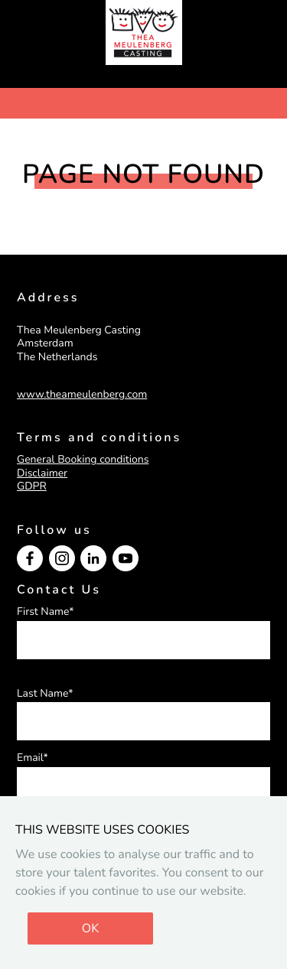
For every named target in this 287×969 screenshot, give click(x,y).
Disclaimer (42, 473)
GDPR (32, 486)
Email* (32, 758)
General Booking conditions (82, 459)
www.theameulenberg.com (82, 394)
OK (90, 928)
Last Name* (45, 694)
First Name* (45, 612)
